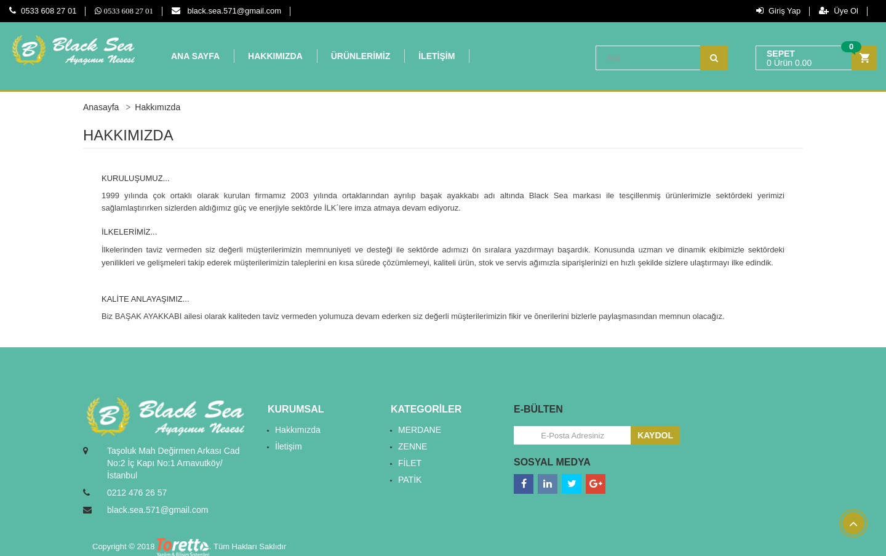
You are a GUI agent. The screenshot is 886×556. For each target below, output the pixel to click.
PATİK (409, 480)
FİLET (409, 463)
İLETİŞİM (436, 56)
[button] (816, 58)
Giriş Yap (778, 10)
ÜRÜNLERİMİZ (360, 56)
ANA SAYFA (195, 56)
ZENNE (412, 446)
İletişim (288, 446)
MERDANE (419, 430)
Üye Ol (838, 10)
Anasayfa (101, 107)
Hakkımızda (298, 430)
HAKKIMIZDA (275, 56)
